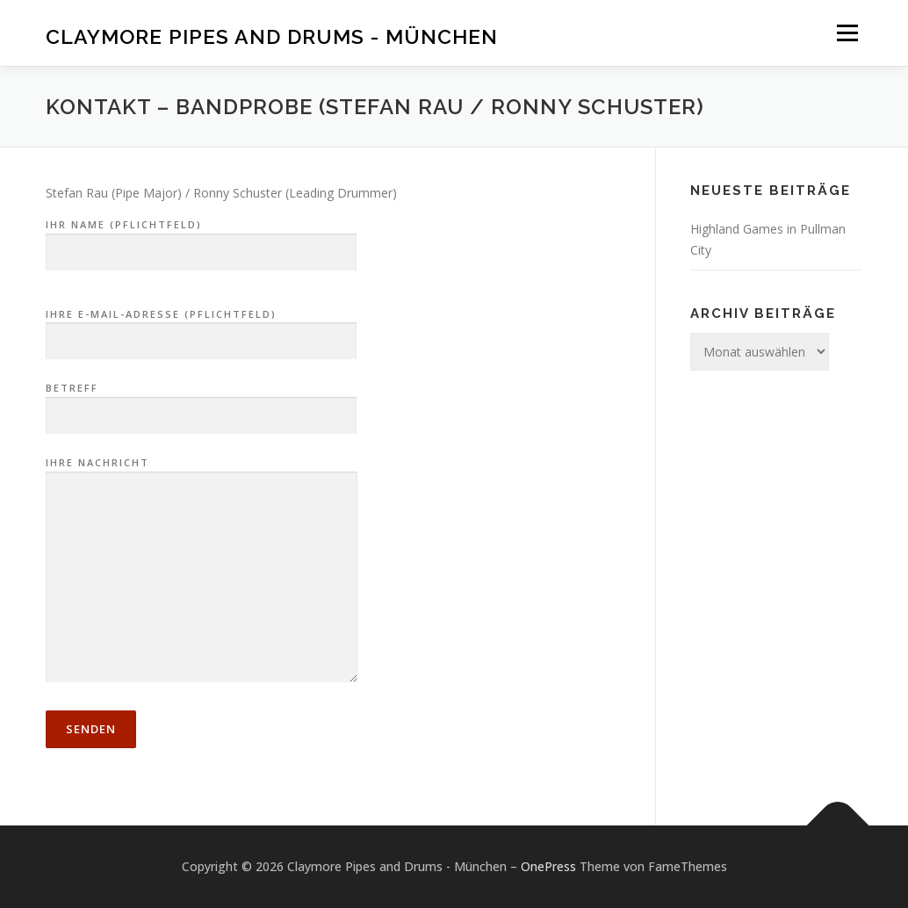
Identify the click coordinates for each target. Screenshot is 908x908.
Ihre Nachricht (201, 571)
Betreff (201, 402)
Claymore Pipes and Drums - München (272, 35)
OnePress (548, 866)
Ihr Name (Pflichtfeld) (201, 239)
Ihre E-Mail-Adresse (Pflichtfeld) (201, 328)
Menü (847, 33)
